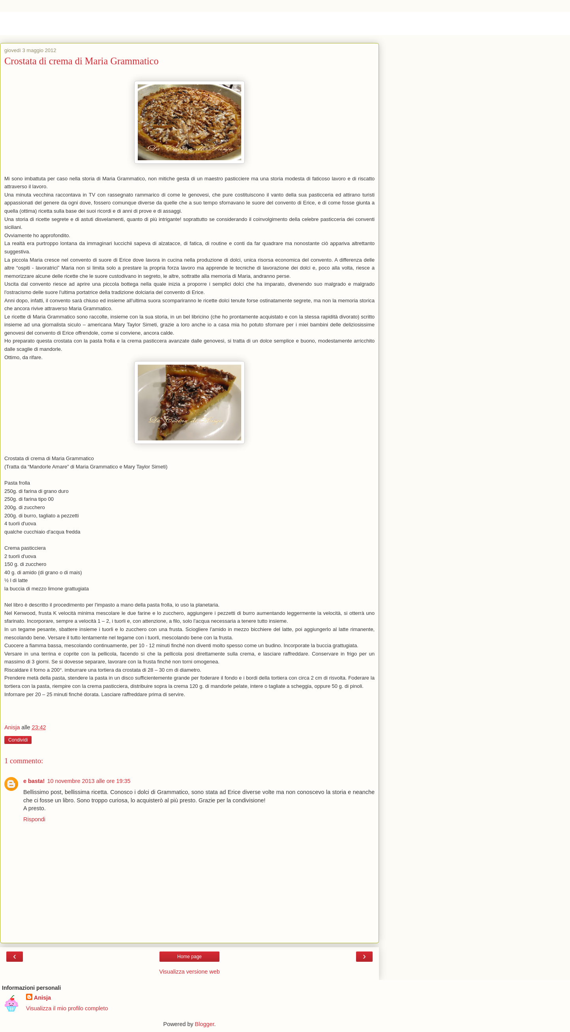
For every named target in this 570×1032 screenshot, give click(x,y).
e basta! (34, 781)
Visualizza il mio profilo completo (67, 1008)
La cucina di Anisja (57, 23)
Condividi (18, 740)
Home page (189, 956)
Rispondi (34, 819)
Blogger (204, 1024)
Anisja (42, 998)
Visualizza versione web (189, 971)
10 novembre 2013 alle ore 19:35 (88, 781)
